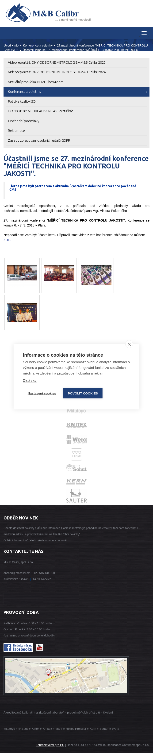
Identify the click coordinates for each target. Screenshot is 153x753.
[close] (129, 344)
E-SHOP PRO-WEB (91, 745)
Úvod (7, 45)
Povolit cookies (83, 393)
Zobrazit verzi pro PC (50, 745)
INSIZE (23, 728)
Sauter (103, 728)
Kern (93, 728)
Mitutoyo (9, 728)
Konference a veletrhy (38, 45)
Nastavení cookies (42, 393)
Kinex (35, 728)
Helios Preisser (76, 728)
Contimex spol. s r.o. (135, 745)
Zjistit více (30, 380)
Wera (115, 728)
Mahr (58, 728)
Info (16, 45)
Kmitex (47, 728)
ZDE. (7, 240)
